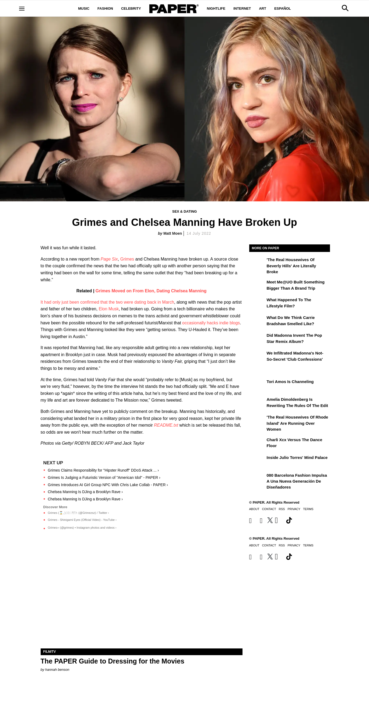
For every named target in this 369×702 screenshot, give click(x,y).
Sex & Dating (184, 211)
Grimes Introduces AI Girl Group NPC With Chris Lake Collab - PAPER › (108, 485)
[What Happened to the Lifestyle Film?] (257, 303)
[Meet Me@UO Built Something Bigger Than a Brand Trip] (257, 286)
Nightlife (216, 8)
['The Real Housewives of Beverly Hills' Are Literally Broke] (257, 263)
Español (282, 8)
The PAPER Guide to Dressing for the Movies (112, 661)
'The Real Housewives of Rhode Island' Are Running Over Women (297, 423)
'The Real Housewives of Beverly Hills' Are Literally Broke (291, 265)
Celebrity (131, 8)
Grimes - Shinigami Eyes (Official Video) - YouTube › (82, 519)
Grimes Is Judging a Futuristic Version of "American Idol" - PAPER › (104, 477)
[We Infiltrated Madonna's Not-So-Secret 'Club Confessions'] (257, 357)
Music (83, 8)
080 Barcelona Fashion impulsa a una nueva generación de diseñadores (297, 481)
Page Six (109, 259)
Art (262, 8)
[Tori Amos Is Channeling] (257, 385)
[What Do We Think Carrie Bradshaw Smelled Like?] (257, 321)
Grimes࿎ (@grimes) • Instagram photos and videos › (82, 527)
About (254, 509)
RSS (282, 509)
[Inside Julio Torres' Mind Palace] (257, 461)
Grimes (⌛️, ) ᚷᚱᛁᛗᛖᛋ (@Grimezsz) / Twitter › (78, 512)
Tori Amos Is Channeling (290, 381)
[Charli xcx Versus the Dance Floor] (257, 443)
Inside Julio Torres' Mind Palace (297, 457)
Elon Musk (109, 309)
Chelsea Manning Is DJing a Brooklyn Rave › (85, 492)
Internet (242, 8)
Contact (269, 509)
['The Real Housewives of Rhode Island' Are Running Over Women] (257, 421)
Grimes (127, 259)
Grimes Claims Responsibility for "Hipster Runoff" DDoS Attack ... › (103, 470)
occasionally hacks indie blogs (211, 323)
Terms (308, 509)
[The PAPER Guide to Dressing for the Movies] (142, 597)
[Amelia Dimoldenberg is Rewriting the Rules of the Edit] (257, 403)
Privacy (293, 509)
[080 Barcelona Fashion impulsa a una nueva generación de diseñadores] (257, 479)
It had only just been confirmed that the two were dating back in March (107, 302)
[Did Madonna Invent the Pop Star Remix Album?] (257, 339)
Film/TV (49, 652)
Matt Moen (172, 233)
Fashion (105, 8)
